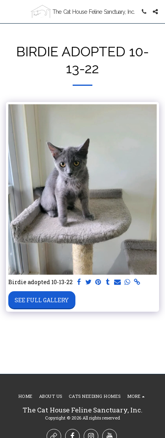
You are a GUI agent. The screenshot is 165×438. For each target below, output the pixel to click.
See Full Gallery (42, 300)
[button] (8, 11)
